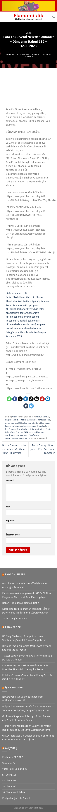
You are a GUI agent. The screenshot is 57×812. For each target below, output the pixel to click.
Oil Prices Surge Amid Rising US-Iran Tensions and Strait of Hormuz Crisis (27, 718)
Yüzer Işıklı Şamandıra (14, 768)
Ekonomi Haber (15, 574)
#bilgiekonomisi (15, 316)
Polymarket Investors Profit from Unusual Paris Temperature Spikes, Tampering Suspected (28, 708)
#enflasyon (19, 305)
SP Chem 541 (9, 774)
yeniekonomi (24, 438)
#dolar (22, 297)
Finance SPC (13, 627)
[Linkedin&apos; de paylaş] (47, 399)
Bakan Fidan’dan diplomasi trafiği (21, 603)
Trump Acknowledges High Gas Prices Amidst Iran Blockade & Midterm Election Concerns (26, 727)
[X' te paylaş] (20, 399)
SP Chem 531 (9, 780)
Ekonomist (45, 423)
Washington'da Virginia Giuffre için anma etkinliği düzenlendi (24, 585)
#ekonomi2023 (14, 336)
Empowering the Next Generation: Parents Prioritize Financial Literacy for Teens (25, 667)
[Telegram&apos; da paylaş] (31, 406)
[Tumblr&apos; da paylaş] (25, 406)
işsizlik (31, 429)
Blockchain (32, 420)
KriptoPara (10, 432)
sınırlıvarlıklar (22, 435)
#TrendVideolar (35, 309)
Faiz (46, 426)
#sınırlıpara (12, 328)
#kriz (8, 293)
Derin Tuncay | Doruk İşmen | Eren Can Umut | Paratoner (42, 449)
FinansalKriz (14, 429)
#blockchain (26, 332)
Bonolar (41, 420)
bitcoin (22, 420)
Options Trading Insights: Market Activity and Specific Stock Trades (27, 648)
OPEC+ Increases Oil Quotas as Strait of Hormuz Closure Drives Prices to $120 (28, 737)
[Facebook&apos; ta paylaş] (14, 399)
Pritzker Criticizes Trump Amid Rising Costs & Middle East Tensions (27, 677)
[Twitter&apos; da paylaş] (25, 399)
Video (28, 33)
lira (21, 432)
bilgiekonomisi (12, 420)
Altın (38, 417)
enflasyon (16, 426)
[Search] (53, 17)
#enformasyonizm (29, 313)
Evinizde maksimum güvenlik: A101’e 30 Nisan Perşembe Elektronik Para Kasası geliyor (27, 595)
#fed (15, 297)
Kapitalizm (40, 429)
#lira (39, 328)
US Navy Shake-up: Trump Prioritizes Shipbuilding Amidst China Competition (24, 638)
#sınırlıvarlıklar (27, 328)
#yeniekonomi (32, 316)
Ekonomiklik (12, 54)
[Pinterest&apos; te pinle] (42, 399)
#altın (9, 297)
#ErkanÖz (11, 309)
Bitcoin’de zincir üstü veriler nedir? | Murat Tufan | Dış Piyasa (14, 449)
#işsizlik (23, 293)
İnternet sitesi (13, 535)
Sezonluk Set (9, 763)
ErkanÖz (40, 426)
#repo (9, 305)
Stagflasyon (34, 435)
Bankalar (45, 417)
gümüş (24, 429)
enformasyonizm (28, 426)
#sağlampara (38, 324)
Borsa (47, 420)
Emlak (8, 426)
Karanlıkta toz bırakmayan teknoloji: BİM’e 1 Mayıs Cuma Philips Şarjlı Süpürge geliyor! (26, 610)
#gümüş (36, 301)
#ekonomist (34, 320)
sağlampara (39, 432)
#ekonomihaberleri (16, 320)
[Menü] (4, 17)
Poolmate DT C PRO (12, 757)
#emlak (45, 301)
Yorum (10, 480)
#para (15, 293)
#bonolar (25, 324)
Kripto (48, 429)
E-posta (10, 520)
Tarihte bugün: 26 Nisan (15, 618)
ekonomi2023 (16, 423)
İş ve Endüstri (14, 687)
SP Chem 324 (9, 786)
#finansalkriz (13, 324)
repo (31, 432)
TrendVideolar (11, 438)
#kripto (22, 301)
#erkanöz (22, 309)
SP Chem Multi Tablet (14, 792)
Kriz (17, 432)
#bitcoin (30, 297)
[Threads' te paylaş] (31, 399)
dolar (7, 423)
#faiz (28, 301)
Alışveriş (11, 748)
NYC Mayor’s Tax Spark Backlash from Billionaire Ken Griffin (22, 698)
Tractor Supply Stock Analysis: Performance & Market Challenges (27, 657)
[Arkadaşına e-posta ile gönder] (36, 399)
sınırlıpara (10, 435)
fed (6, 429)
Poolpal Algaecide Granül (16, 798)
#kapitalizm (12, 313)
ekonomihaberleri (31, 423)
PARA (26, 432)
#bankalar (11, 301)
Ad (8, 506)
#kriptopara (31, 305)
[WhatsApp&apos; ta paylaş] (9, 399)
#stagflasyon (12, 332)
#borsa (39, 297)
